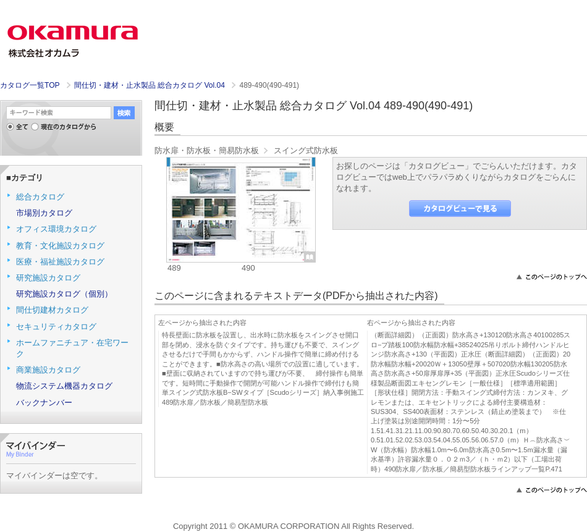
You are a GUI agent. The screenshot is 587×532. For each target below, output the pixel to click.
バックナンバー (44, 402)
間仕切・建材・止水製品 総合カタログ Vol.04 (150, 85)
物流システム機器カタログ (64, 386)
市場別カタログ (44, 212)
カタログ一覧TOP (29, 85)
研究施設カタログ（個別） (64, 293)
